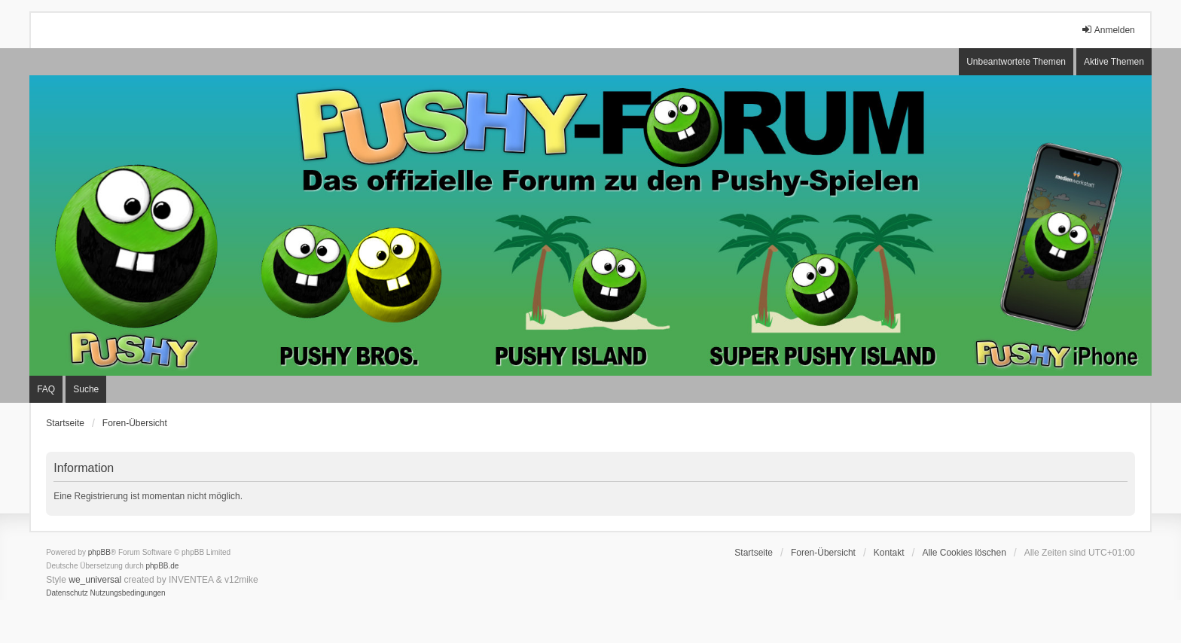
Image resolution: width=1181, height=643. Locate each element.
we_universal (95, 579)
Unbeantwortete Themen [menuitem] (1016, 61)
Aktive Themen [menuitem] (1114, 61)
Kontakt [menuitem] (889, 552)
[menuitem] (67, 593)
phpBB (99, 552)
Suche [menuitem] (86, 389)
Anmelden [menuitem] (1108, 29)
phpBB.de (162, 566)
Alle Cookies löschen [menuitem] (964, 552)
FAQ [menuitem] (46, 389)
